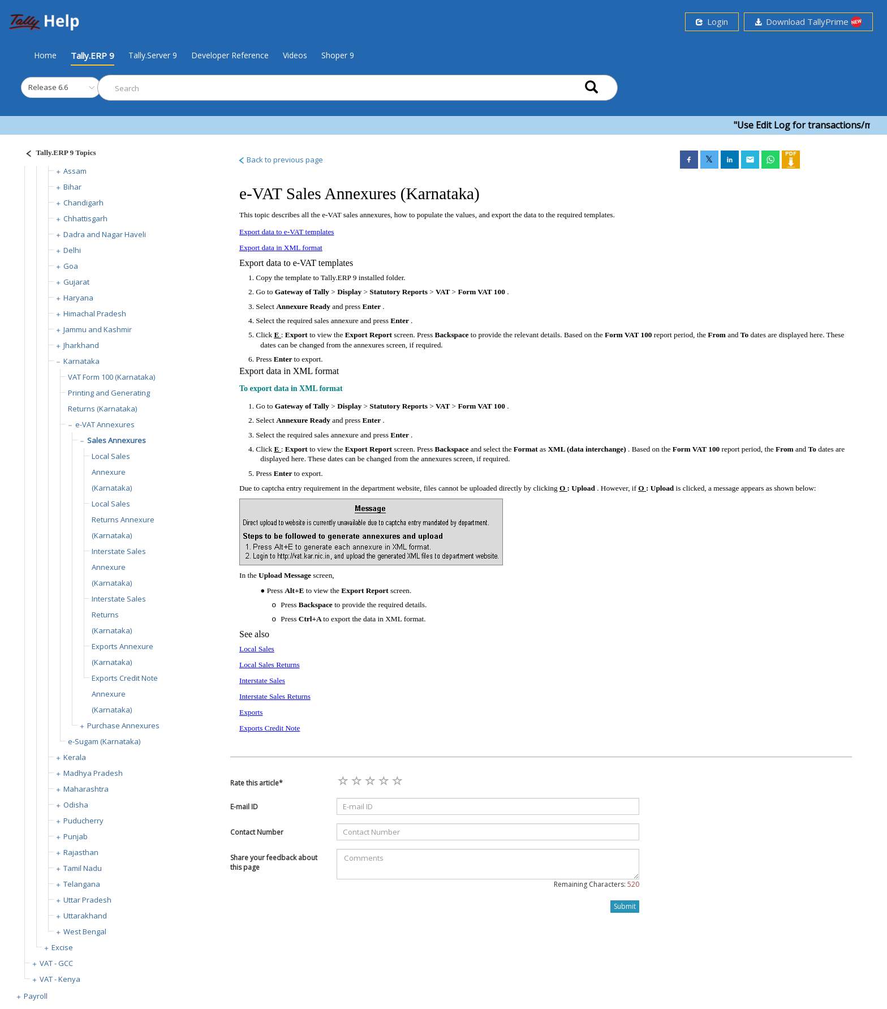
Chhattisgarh (85, 218)
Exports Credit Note (269, 728)
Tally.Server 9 (152, 55)
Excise (62, 947)
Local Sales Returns (269, 664)
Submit (625, 906)
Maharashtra (86, 789)
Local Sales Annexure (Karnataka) (112, 472)
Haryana (78, 298)
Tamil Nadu (82, 868)
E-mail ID (244, 807)
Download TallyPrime (808, 22)
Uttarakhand (85, 916)
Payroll (36, 996)
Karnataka (81, 361)
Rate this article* (256, 783)
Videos (295, 55)
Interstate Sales (262, 680)
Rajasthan (80, 852)
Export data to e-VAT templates (286, 231)
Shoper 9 (337, 55)
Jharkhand (81, 345)
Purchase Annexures (123, 725)
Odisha (75, 805)
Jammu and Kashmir (97, 329)
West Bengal (84, 931)
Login (712, 21)
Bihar (72, 187)
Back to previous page (280, 159)
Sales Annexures (116, 440)
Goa (70, 266)
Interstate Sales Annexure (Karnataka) (119, 567)
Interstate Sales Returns (275, 696)
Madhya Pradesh (93, 773)
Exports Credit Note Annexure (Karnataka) (125, 694)
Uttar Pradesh (87, 900)
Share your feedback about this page (273, 862)
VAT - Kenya (60, 979)
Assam (75, 171)
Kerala (74, 757)
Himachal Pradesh (94, 313)
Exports (250, 712)
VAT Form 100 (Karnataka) (111, 377)
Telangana (81, 884)
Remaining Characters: (596, 884)
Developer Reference (230, 55)
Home (45, 55)
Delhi (72, 250)
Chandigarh (83, 202)
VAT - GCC (56, 963)
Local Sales (256, 649)
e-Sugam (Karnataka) (104, 741)
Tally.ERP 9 (92, 55)
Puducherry (83, 820)
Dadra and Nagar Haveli (104, 234)
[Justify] (57, 154)
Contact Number (256, 832)
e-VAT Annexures (105, 424)
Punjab (75, 836)
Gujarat (76, 282)
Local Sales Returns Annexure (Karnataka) (123, 519)
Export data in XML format (280, 247)
